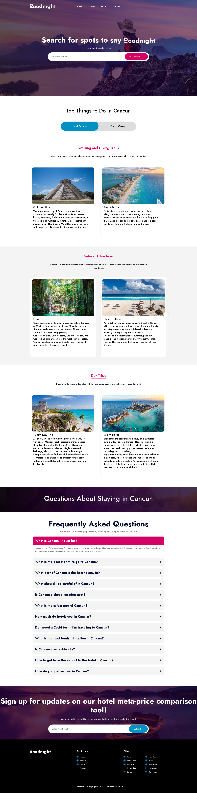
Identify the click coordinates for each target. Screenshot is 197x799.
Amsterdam (132, 772)
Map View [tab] (117, 126)
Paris (129, 757)
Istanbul (152, 762)
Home (79, 6)
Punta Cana (132, 762)
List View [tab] (79, 126)
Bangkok (131, 767)
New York (153, 757)
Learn (103, 6)
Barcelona (153, 777)
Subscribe (138, 728)
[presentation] (31, 314)
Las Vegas (153, 772)
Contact (116, 6)
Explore (91, 6)
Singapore (153, 767)
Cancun (130, 777)
